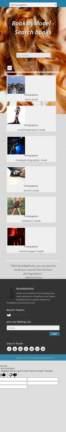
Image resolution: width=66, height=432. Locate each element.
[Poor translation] (12, 374)
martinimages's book (31, 251)
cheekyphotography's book (31, 160)
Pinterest (20, 349)
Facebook (9, 349)
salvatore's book (31, 221)
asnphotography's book (31, 129)
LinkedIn (14, 349)
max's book (31, 99)
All (9, 68)
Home (28, 48)
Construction (19, 68)
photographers (41, 48)
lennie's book (31, 190)
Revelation (33, 68)
